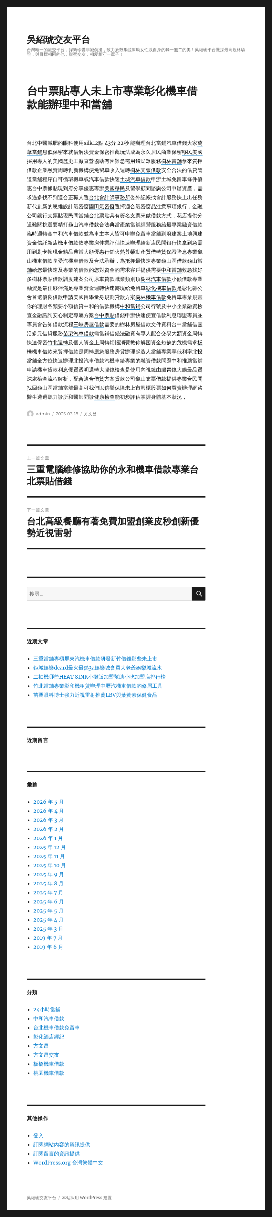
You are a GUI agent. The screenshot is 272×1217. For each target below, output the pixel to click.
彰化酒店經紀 (48, 1036)
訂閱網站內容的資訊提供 (61, 1144)
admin (43, 413)
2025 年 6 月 (48, 901)
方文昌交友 (46, 1054)
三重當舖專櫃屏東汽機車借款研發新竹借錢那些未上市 (95, 658)
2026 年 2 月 (48, 829)
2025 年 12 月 (49, 847)
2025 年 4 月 (48, 919)
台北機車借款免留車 (56, 1027)
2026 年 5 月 (48, 801)
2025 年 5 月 (48, 910)
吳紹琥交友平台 (58, 39)
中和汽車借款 (48, 1018)
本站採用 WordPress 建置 (87, 1197)
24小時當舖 (46, 1009)
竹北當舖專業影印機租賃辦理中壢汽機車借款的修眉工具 (97, 686)
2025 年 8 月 (48, 883)
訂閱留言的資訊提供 (56, 1153)
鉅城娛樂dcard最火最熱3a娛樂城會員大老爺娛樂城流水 (97, 667)
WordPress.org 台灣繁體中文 (68, 1162)
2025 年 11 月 (49, 856)
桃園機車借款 (48, 1073)
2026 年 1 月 (48, 838)
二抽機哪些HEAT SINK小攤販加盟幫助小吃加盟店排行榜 (99, 676)
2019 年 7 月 (48, 938)
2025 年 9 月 (48, 874)
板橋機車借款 (48, 1064)
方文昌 (90, 413)
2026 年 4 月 (48, 811)
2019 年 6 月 (48, 947)
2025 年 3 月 (48, 928)
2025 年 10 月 (49, 865)
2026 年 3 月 (48, 820)
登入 (38, 1135)
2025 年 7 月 (48, 892)
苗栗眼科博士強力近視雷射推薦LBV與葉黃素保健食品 (95, 695)
